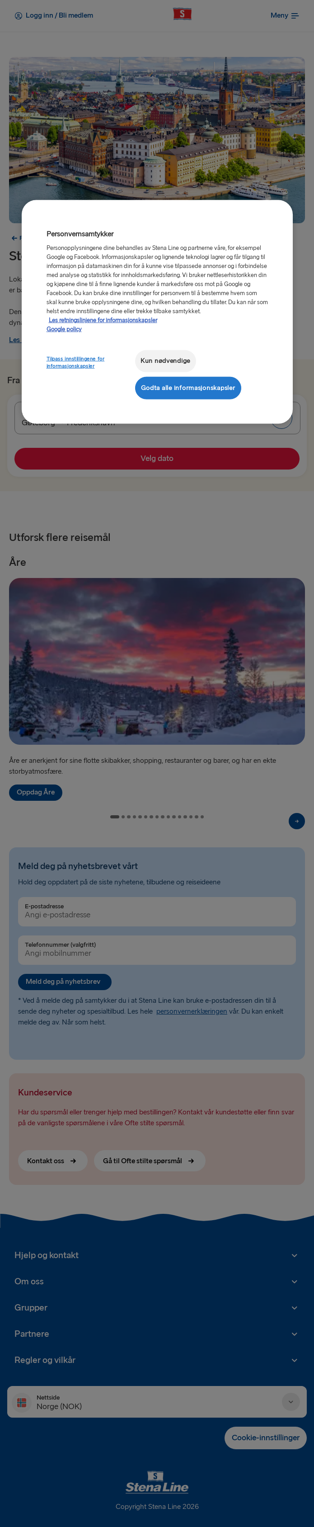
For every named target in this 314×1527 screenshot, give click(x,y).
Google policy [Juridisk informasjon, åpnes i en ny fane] (64, 329)
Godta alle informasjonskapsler (188, 387)
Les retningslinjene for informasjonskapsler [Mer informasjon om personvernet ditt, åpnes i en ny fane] (103, 320)
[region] (157, 311)
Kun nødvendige (165, 361)
